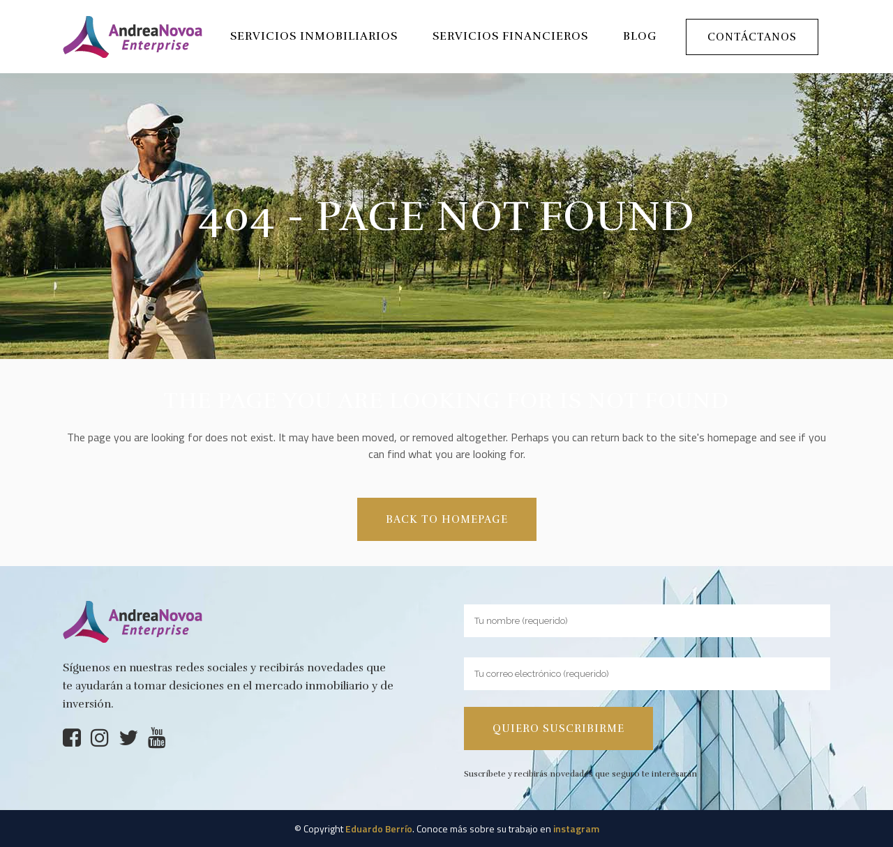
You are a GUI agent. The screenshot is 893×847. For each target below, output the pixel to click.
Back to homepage (447, 519)
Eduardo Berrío (378, 828)
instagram (576, 828)
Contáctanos (752, 37)
